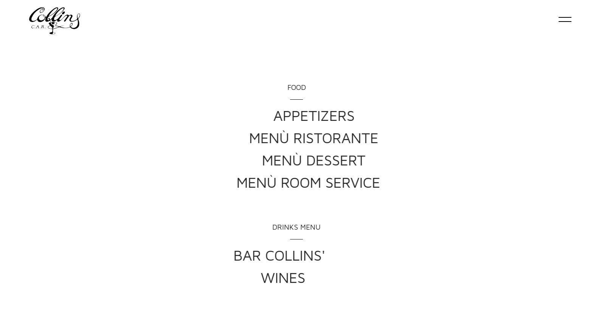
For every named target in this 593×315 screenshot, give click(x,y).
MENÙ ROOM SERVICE (362, 182)
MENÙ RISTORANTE (377, 137)
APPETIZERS (377, 115)
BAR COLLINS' (216, 255)
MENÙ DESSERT (377, 159)
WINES (226, 277)
